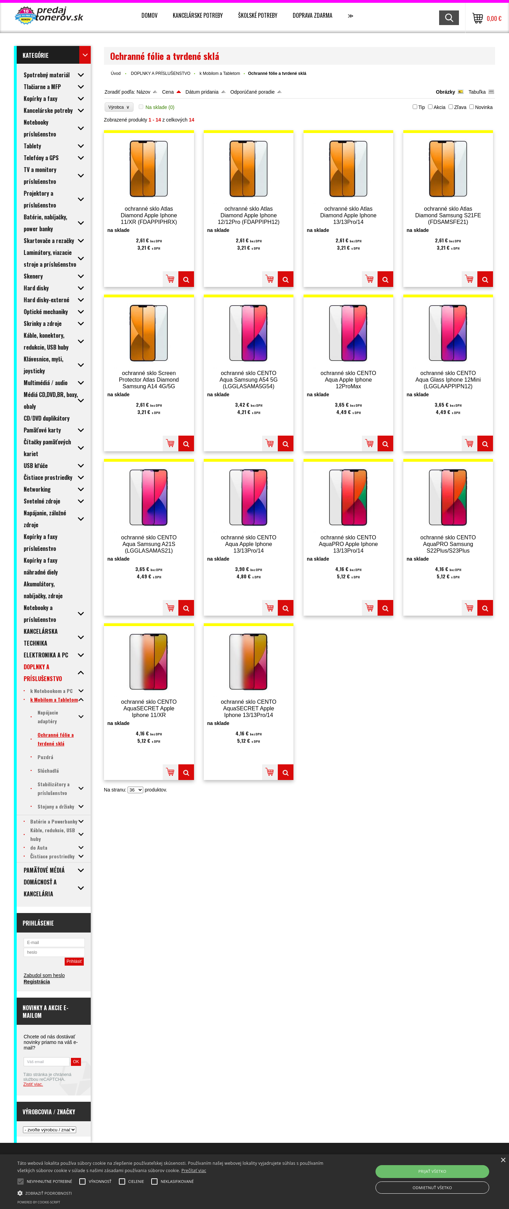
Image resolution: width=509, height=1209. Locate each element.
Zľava (460, 107)
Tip (421, 107)
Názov (144, 92)
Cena (167, 92)
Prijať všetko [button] (432, 1171)
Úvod (116, 73)
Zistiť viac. (33, 1084)
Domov (149, 15)
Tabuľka (477, 92)
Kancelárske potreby (198, 15)
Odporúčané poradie (252, 92)
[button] (171, 1193)
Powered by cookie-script (38, 1202)
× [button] (503, 1160)
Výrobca (119, 107)
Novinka (484, 107)
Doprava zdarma (312, 15)
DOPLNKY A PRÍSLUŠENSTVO (161, 73)
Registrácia (37, 981)
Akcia (439, 107)
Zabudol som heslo (44, 975)
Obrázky (445, 92)
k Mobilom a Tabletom (220, 73)
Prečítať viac (193, 1170)
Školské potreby (257, 15)
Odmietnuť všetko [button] (432, 1187)
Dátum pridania (202, 92)
